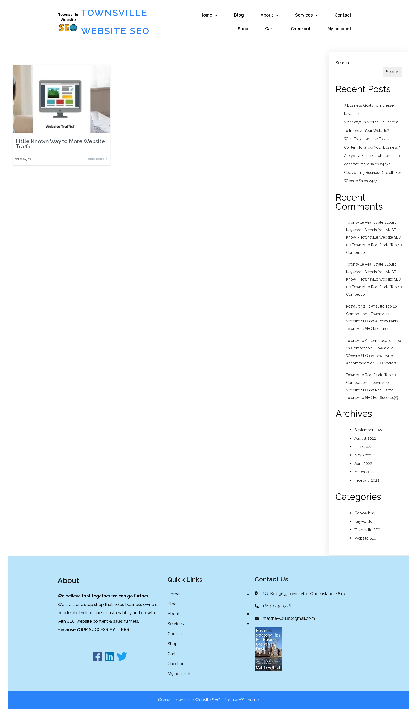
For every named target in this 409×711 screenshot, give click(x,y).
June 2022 (363, 447)
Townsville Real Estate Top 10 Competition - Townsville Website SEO (371, 383)
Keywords (363, 522)
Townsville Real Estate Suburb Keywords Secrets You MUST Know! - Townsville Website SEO (373, 230)
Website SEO (365, 539)
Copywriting (364, 513)
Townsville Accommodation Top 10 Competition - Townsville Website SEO (373, 348)
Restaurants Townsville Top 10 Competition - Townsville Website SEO (371, 314)
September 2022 (368, 430)
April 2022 (363, 464)
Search (342, 63)
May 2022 (362, 456)
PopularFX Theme (241, 701)
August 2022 (365, 439)
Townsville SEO (367, 530)
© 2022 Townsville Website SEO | (191, 701)
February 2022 (366, 481)
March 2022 (364, 472)
